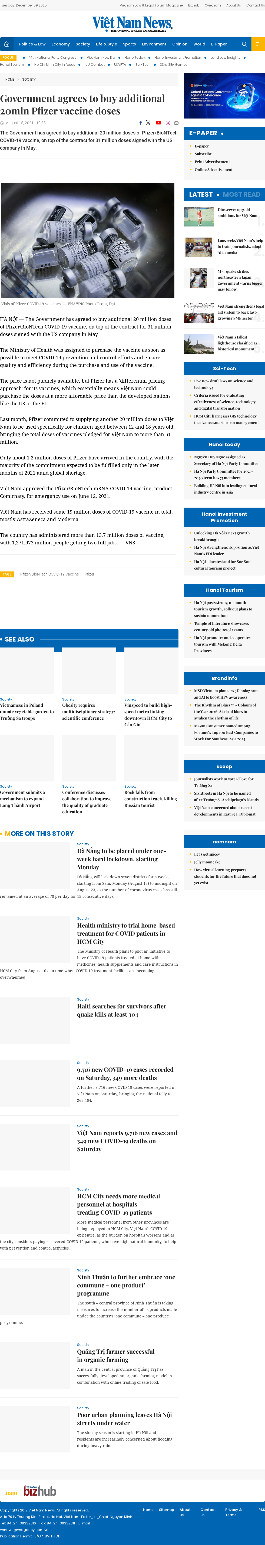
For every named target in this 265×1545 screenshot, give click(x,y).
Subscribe (203, 153)
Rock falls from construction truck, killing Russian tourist (150, 798)
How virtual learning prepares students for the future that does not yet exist (225, 876)
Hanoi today (135, 57)
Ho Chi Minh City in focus (54, 64)
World (199, 44)
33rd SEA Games (173, 64)
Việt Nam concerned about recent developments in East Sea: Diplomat (225, 811)
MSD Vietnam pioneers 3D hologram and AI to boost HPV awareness (226, 694)
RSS (262, 1509)
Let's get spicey (207, 854)
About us (185, 1512)
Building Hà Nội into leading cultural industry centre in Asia (225, 489)
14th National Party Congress (53, 57)
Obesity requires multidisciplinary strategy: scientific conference (88, 711)
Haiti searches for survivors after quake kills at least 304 (121, 1010)
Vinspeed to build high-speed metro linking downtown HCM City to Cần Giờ (148, 714)
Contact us (208, 1512)
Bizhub (193, 5)
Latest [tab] (201, 194)
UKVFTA (120, 64)
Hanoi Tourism (12, 64)
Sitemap (166, 1509)
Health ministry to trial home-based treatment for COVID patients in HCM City (126, 933)
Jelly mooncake (207, 861)
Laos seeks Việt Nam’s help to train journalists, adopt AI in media (240, 246)
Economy (61, 44)
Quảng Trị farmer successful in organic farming (116, 1355)
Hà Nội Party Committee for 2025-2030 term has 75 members (223, 474)
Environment (154, 44)
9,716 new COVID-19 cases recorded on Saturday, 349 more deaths (125, 1073)
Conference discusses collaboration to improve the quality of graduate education (86, 801)
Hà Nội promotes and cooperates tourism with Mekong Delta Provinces (222, 644)
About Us (233, 5)
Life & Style (106, 44)
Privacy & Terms (233, 1512)
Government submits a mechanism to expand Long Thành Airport (22, 798)
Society (83, 44)
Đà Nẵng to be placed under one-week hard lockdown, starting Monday (121, 859)
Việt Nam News (132, 24)
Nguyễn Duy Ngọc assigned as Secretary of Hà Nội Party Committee (226, 460)
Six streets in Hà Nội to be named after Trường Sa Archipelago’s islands (226, 796)
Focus (8, 57)
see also (19, 639)
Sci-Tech (143, 64)
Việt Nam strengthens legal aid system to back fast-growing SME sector (241, 312)
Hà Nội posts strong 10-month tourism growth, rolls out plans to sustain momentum (223, 609)
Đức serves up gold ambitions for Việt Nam (237, 212)
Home (9, 79)
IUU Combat (95, 64)
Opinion (179, 44)
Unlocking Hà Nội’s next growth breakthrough (222, 536)
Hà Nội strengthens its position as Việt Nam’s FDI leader (226, 550)
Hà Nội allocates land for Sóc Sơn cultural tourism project (222, 565)
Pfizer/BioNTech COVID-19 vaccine (49, 574)
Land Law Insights (225, 57)
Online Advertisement (214, 169)
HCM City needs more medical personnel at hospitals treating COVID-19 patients (118, 1204)
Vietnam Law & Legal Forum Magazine (151, 5)
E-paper (203, 133)
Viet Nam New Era (101, 57)
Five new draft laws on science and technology (223, 384)
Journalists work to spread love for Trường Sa (224, 782)
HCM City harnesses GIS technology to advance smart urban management (226, 419)
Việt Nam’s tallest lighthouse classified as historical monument (237, 342)
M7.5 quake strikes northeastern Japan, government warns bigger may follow (240, 280)
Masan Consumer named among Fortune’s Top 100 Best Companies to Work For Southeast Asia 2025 (226, 732)
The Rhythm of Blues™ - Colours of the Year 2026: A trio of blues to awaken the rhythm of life (225, 711)
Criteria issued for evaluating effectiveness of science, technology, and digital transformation (225, 402)
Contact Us (255, 5)
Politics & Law (32, 44)
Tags (7, 574)
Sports (129, 44)
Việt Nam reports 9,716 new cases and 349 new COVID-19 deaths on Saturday (127, 1141)
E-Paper (219, 44)
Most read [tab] (242, 194)
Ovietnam (213, 5)
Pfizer (89, 574)
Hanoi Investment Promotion (178, 57)
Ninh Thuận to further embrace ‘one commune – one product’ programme (126, 1285)
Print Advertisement (212, 161)
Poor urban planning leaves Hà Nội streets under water (124, 1419)
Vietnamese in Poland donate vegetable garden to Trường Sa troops (27, 711)
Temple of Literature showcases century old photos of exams (221, 626)
